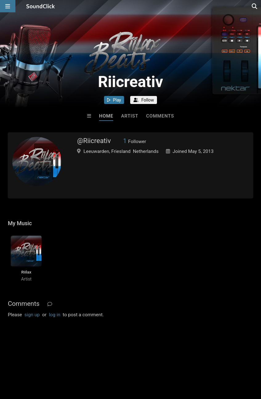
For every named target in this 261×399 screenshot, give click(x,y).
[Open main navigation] (7, 6)
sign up (32, 314)
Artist (130, 116)
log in (54, 314)
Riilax (26, 271)
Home (106, 116)
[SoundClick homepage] (40, 6)
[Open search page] (255, 6)
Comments (160, 116)
